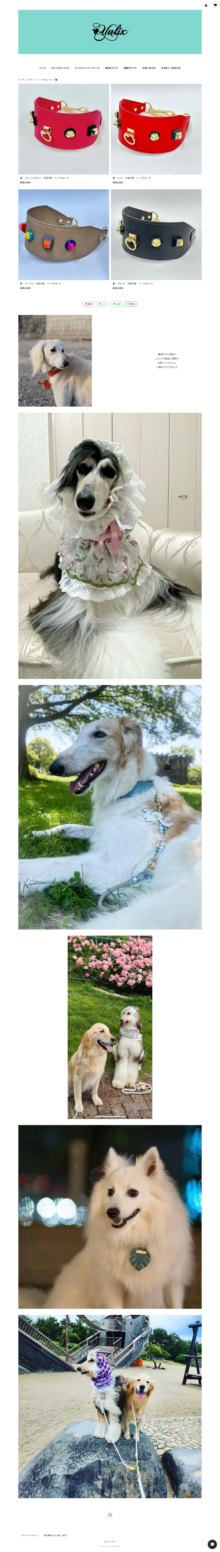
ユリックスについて (60, 68)
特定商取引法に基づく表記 (55, 1535)
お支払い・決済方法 (170, 68)
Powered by (110, 1546)
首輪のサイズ (130, 68)
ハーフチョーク (44, 79)
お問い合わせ (149, 68)
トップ (43, 68)
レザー (31, 79)
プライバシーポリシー (30, 1535)
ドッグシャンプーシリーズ (87, 68)
